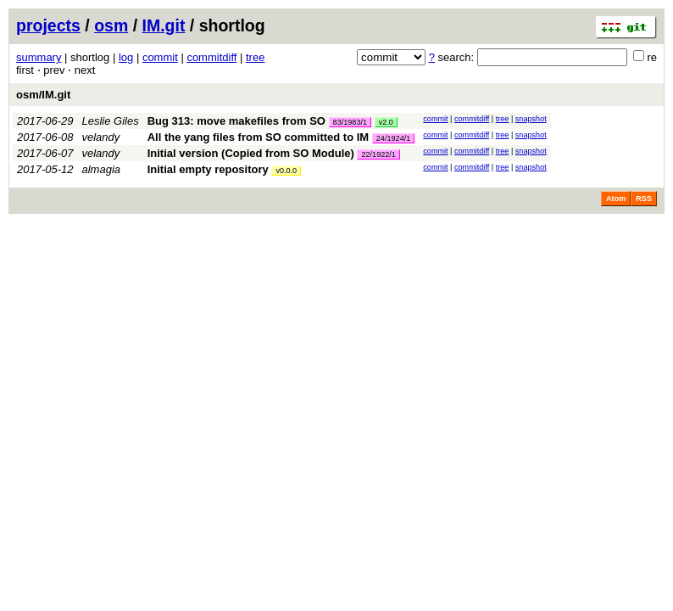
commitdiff (211, 57)
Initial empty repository (208, 169)
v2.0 (386, 122)
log (126, 57)
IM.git (164, 25)
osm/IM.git (43, 94)
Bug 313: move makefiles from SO (236, 121)
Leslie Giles (110, 121)
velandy (101, 137)
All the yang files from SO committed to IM (258, 137)
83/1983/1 (350, 122)
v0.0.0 (286, 170)
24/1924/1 (393, 138)
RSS (644, 198)
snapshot (531, 119)
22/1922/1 (378, 154)
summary (38, 57)
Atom (616, 198)
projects (48, 25)
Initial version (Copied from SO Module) (250, 153)
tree (255, 57)
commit (160, 57)
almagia (101, 169)
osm (111, 25)
